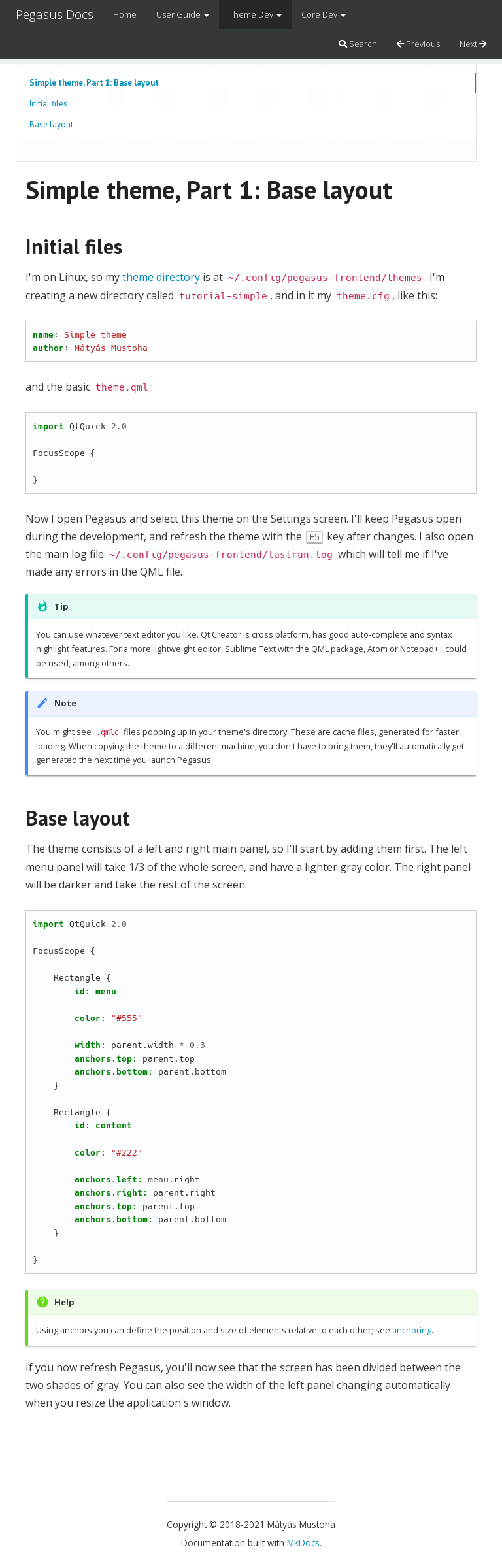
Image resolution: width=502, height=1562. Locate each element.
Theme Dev (255, 14)
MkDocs (303, 1543)
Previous (418, 44)
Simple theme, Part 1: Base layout (94, 82)
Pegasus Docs (54, 14)
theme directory (161, 277)
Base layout (51, 124)
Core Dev (323, 14)
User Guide (182, 14)
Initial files (48, 103)
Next (473, 44)
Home (125, 14)
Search (358, 44)
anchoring (411, 1330)
